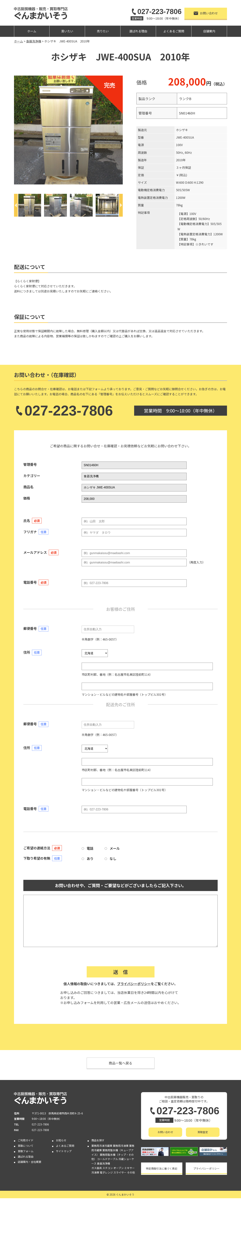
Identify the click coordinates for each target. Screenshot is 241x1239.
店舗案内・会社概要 (29, 1162)
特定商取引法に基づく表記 (161, 1168)
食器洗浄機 (103, 1163)
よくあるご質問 (173, 31)
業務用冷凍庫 (121, 1146)
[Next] (121, 205)
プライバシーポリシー (134, 983)
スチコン (107, 1168)
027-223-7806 (156, 12)
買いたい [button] (67, 31)
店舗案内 (209, 31)
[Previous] (16, 205)
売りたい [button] (103, 31)
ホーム (31, 31)
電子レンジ (106, 1172)
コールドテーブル (107, 1159)
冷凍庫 (95, 1172)
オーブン (118, 1168)
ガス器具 (96, 1168)
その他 (131, 1172)
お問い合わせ (206, 13)
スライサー (119, 1172)
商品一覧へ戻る (120, 1063)
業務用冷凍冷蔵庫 (101, 1146)
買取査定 (202, 1132)
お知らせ (61, 1140)
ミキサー (129, 1168)
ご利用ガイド (25, 1140)
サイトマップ (64, 1151)
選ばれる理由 (138, 31)
